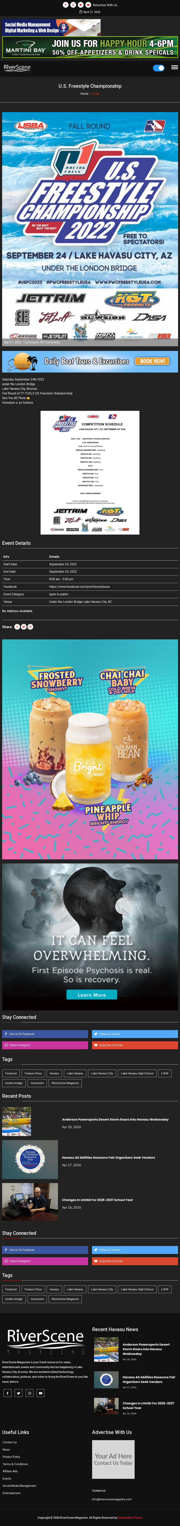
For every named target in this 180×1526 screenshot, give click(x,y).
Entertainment (11, 1493)
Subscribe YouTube (111, 1045)
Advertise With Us (105, 5)
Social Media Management (19, 1486)
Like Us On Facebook (21, 1034)
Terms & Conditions (15, 1464)
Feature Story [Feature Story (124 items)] (33, 1073)
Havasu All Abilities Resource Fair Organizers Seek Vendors (108, 1157)
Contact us (10, 1442)
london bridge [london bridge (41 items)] (14, 1083)
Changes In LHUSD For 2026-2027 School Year (97, 1200)
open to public (58, 594)
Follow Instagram (19, 1045)
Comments (42, 342)
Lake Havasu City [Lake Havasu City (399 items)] (102, 1073)
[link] (27, 393)
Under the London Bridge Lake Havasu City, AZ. (80, 602)
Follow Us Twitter (109, 1034)
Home (84, 94)
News (6, 1449)
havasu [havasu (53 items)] (54, 1073)
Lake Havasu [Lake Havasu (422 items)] (75, 1073)
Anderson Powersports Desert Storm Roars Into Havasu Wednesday (115, 1119)
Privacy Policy (11, 1457)
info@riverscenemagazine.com (112, 1499)
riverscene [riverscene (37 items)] (37, 1083)
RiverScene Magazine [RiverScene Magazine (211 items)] (65, 1083)
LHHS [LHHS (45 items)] (164, 1073)
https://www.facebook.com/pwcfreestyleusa (79, 587)
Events (7, 1478)
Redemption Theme (130, 1517)
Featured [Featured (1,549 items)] (11, 1073)
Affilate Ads (10, 1471)
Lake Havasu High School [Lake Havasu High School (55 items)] (137, 1073)
